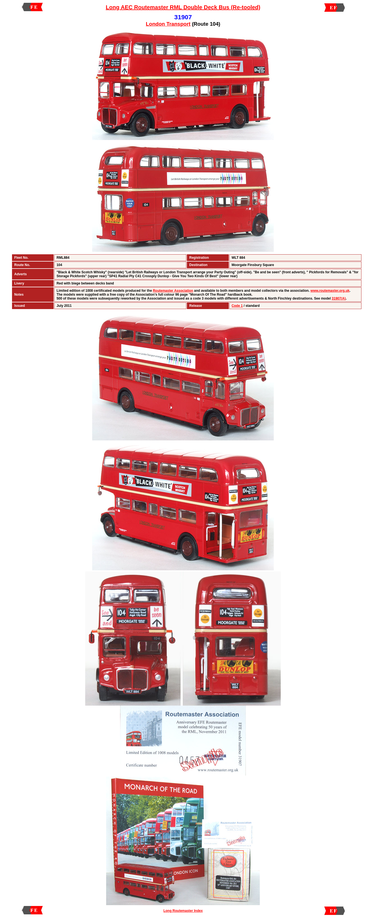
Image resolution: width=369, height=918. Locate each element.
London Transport (168, 24)
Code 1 (237, 306)
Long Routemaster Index (183, 911)
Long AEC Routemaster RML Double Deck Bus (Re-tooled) (183, 7)
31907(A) (339, 298)
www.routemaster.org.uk (330, 291)
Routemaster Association (173, 291)
